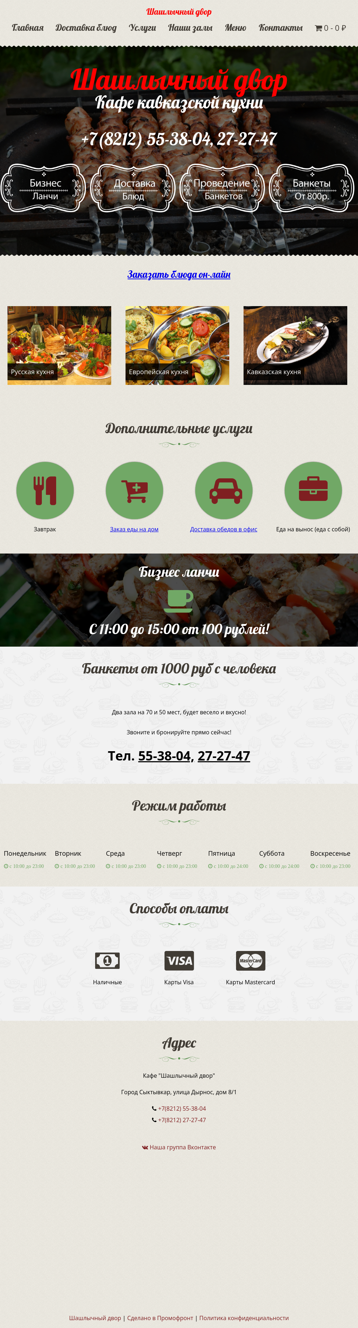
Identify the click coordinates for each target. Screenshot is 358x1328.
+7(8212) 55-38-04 (146, 139)
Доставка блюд (86, 27)
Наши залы (190, 27)
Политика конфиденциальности (244, 1318)
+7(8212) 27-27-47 (182, 1120)
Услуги (142, 27)
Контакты (281, 27)
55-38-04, (166, 755)
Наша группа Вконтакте (179, 1147)
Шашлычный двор (178, 11)
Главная (28, 27)
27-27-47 (247, 139)
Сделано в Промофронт (160, 1318)
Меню (235, 27)
